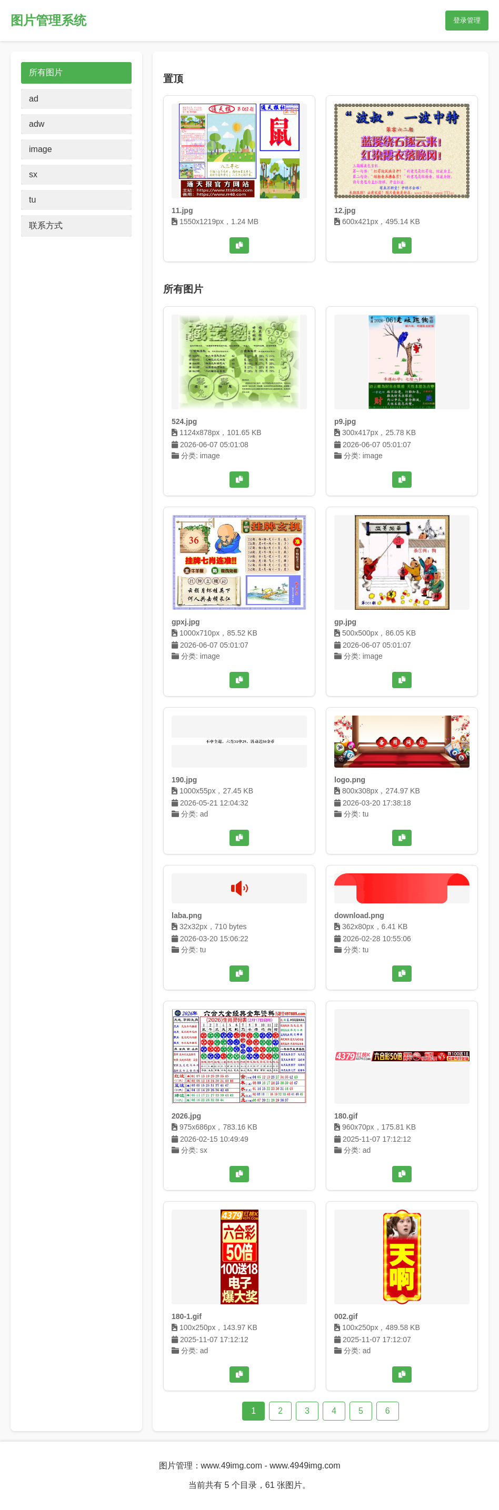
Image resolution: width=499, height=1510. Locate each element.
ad (33, 98)
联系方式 (46, 225)
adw (36, 123)
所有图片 (46, 72)
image (40, 149)
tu (32, 199)
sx (33, 174)
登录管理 (467, 20)
